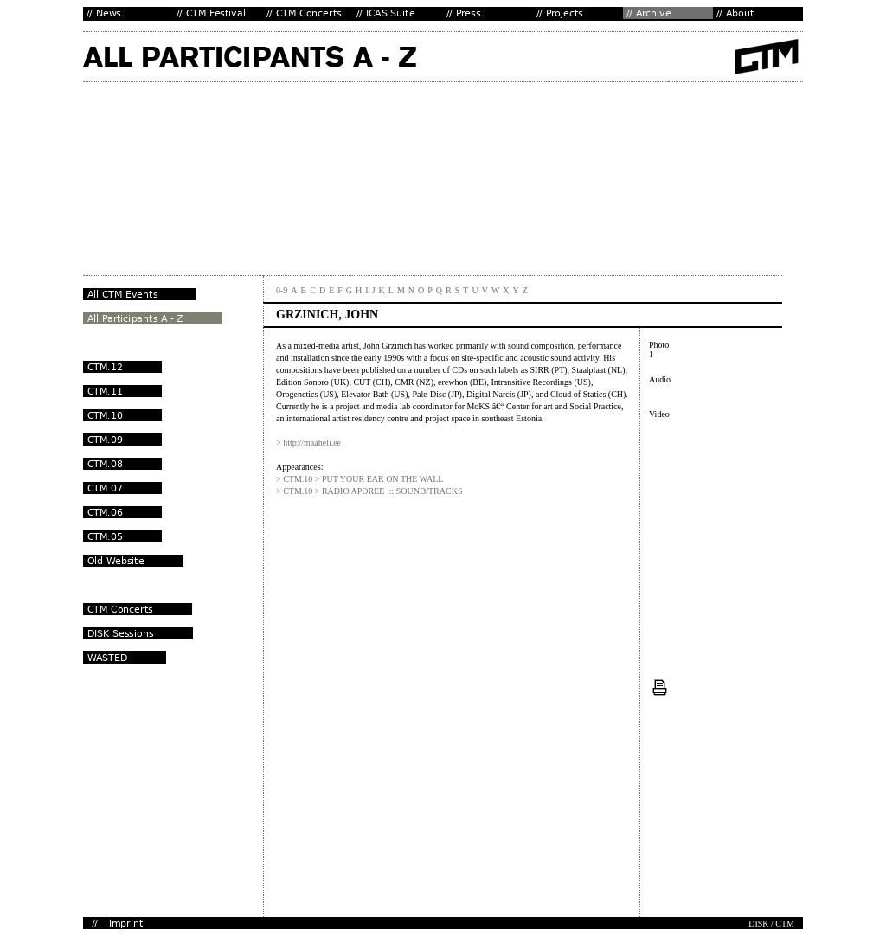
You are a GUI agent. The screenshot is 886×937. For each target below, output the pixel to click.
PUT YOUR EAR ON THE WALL (382, 479)
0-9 (281, 290)
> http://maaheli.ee (308, 442)
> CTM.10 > (299, 479)
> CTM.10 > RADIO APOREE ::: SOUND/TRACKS (369, 491)
